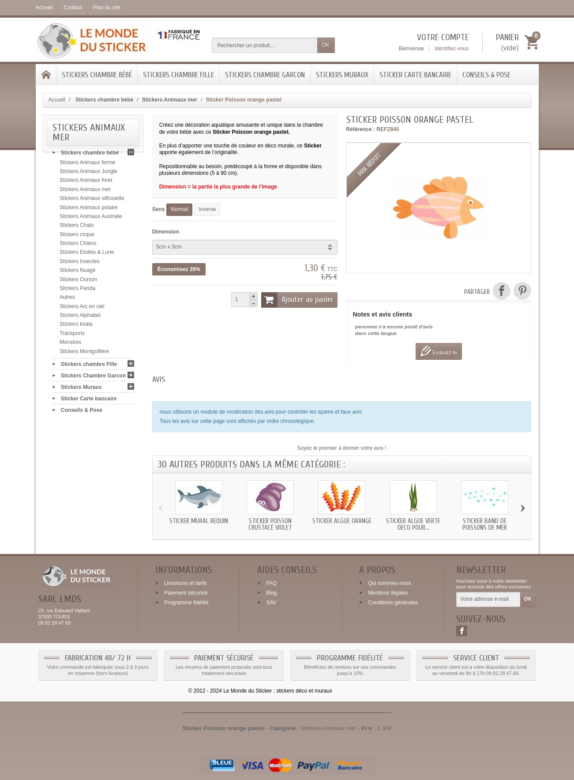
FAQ (271, 583)
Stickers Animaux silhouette (92, 201)
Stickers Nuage (77, 273)
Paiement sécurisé (186, 593)
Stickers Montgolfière (84, 353)
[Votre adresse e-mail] (488, 599)
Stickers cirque (77, 237)
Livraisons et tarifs (185, 583)
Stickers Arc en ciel (82, 309)
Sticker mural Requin (198, 521)
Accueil (57, 100)
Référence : (360, 129)
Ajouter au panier (297, 299)
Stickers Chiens (78, 246)
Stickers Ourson (78, 282)
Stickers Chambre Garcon (265, 75)
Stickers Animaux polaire (88, 210)
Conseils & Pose (486, 75)
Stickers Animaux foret (86, 183)
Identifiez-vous (452, 48)
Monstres (70, 345)
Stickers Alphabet (80, 318)
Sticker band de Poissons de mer (484, 524)
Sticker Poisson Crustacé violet (270, 524)
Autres (67, 300)
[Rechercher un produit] (265, 45)
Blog (271, 593)
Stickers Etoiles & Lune (87, 255)
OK (326, 45)
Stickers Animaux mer (85, 192)
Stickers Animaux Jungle (88, 174)
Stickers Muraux (342, 75)
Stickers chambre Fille (178, 75)
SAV (271, 602)
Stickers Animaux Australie (91, 219)
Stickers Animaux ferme (87, 165)
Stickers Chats (77, 228)
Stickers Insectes (80, 264)
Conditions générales (393, 602)
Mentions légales (388, 593)
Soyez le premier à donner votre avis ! (341, 448)
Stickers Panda (77, 291)
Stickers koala (76, 327)
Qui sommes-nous (389, 583)
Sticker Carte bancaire (415, 75)
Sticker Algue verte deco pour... (413, 524)
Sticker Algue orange (341, 521)
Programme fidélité (186, 602)
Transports (72, 336)
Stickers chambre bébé (97, 75)
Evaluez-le (438, 351)
